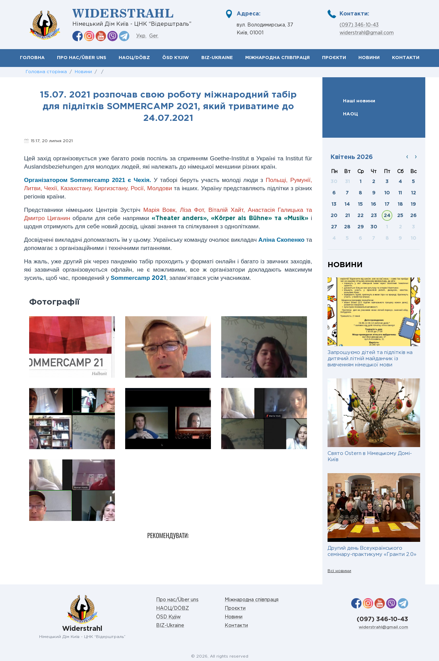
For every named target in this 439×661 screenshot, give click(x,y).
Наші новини (359, 101)
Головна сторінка (46, 72)
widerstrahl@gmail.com (367, 33)
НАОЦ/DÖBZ (134, 58)
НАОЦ (350, 114)
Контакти (405, 58)
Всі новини (339, 571)
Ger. (153, 36)
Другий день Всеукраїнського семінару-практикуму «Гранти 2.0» (372, 551)
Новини (369, 58)
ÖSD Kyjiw (175, 58)
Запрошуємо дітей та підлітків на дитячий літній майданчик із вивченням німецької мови (370, 358)
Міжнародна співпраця (277, 58)
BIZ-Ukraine (217, 58)
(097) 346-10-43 (359, 25)
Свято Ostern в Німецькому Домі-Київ (370, 456)
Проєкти (334, 58)
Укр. (141, 36)
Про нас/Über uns (81, 58)
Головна (32, 58)
